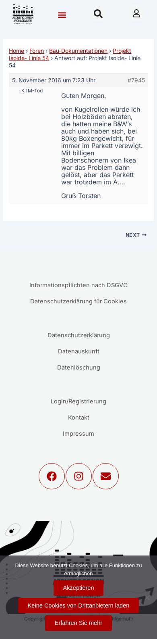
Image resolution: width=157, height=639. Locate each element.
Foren (36, 50)
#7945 (136, 80)
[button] (61, 14)
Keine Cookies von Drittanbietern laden (79, 605)
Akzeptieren (78, 588)
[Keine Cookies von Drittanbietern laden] (147, 597)
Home (16, 50)
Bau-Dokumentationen (78, 50)
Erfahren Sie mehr (78, 623)
